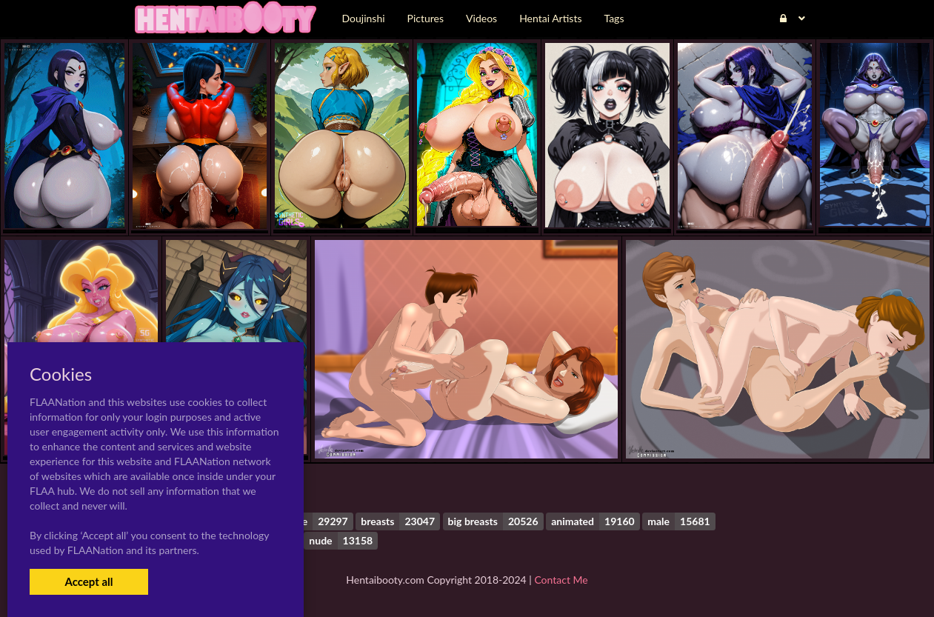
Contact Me (560, 579)
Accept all (88, 581)
